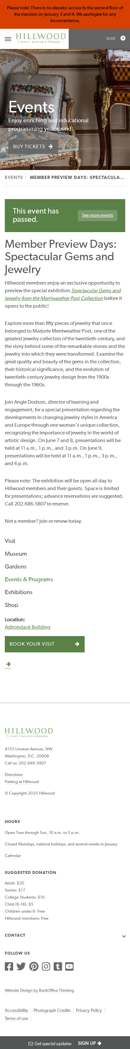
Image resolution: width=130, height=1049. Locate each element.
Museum (16, 554)
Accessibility (16, 1010)
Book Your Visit (32, 644)
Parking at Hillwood (22, 782)
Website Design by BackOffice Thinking (39, 990)
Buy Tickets (29, 146)
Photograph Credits (52, 1010)
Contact (15, 935)
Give (111, 39)
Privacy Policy (89, 1010)
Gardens (16, 567)
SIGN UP (87, 1043)
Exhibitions (19, 592)
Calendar (13, 856)
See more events (97, 215)
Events (14, 177)
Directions (13, 775)
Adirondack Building (27, 627)
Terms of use (16, 1018)
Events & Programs (29, 580)
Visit (10, 541)
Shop (11, 605)
